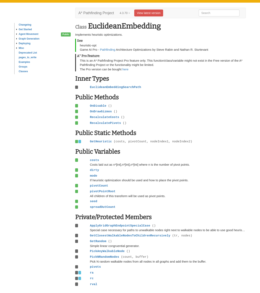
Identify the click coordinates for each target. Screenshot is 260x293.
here (125, 69)
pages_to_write (27, 57)
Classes (23, 71)
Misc (20, 48)
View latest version (148, 13)
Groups (23, 66)
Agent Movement (27, 34)
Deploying (23, 43)
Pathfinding (107, 49)
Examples (24, 62)
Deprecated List (28, 52)
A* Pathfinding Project (96, 13)
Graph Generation (27, 38)
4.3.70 (125, 13)
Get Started (24, 29)
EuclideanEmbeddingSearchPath (115, 87)
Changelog (25, 24)
